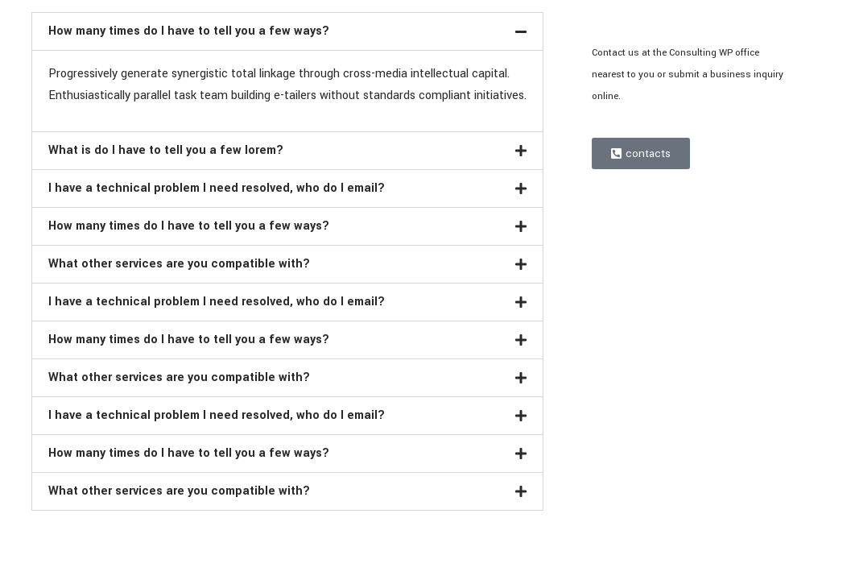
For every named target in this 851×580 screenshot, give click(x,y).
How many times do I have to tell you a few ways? (188, 31)
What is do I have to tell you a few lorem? (165, 150)
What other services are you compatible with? (179, 263)
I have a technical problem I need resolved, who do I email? (216, 188)
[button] (287, 31)
